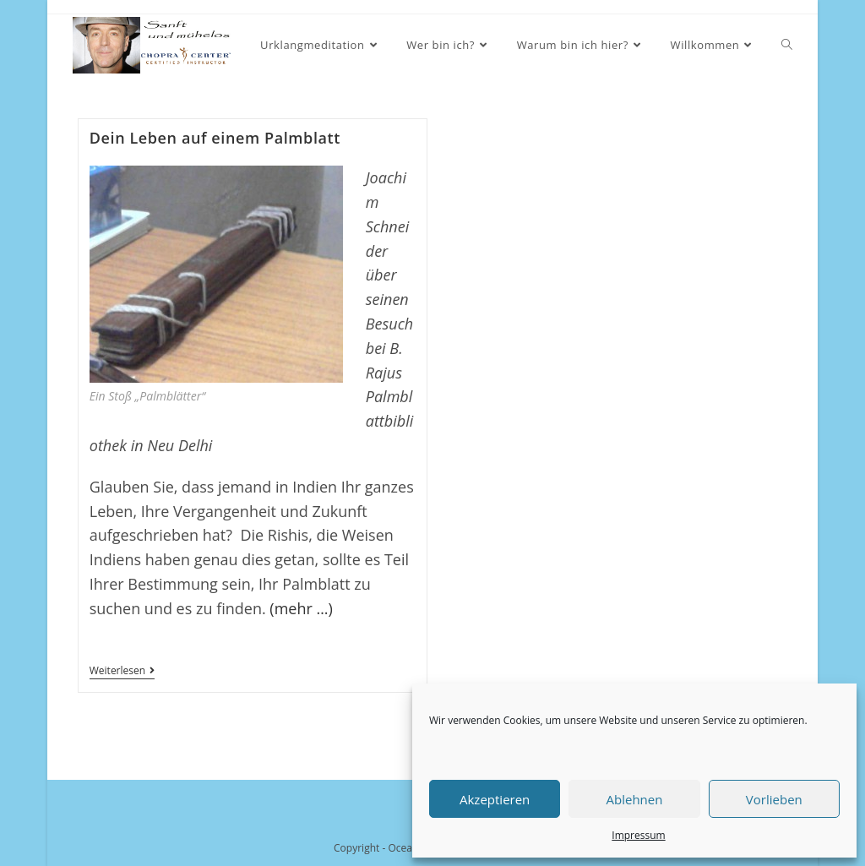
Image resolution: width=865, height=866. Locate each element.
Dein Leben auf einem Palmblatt (215, 138)
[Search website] (787, 45)
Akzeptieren (495, 799)
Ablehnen (635, 799)
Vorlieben (774, 799)
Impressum (638, 835)
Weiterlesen (122, 672)
